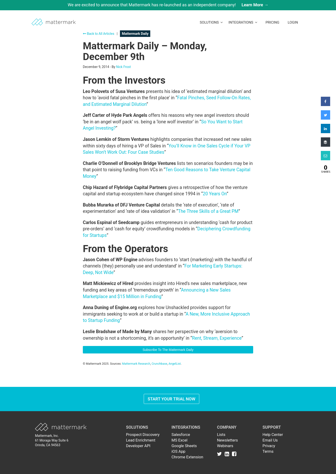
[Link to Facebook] (234, 453)
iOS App (179, 451)
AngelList (174, 363)
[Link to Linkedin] (228, 453)
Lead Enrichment (140, 440)
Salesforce (181, 434)
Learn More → (255, 4)
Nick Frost (123, 67)
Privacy (268, 445)
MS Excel (179, 440)
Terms (267, 451)
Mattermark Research (136, 363)
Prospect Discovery (143, 434)
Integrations (242, 22)
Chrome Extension (187, 457)
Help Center (272, 434)
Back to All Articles (98, 34)
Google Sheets (184, 445)
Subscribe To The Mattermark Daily (168, 350)
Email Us (270, 440)
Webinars (225, 445)
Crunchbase (159, 363)
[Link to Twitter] (220, 453)
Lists (221, 434)
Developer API (138, 445)
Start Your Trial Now (172, 398)
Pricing (272, 22)
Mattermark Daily (135, 34)
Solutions (211, 22)
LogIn (293, 22)
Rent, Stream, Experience (217, 338)
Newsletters (227, 440)
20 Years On (215, 193)
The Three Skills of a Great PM (208, 211)
